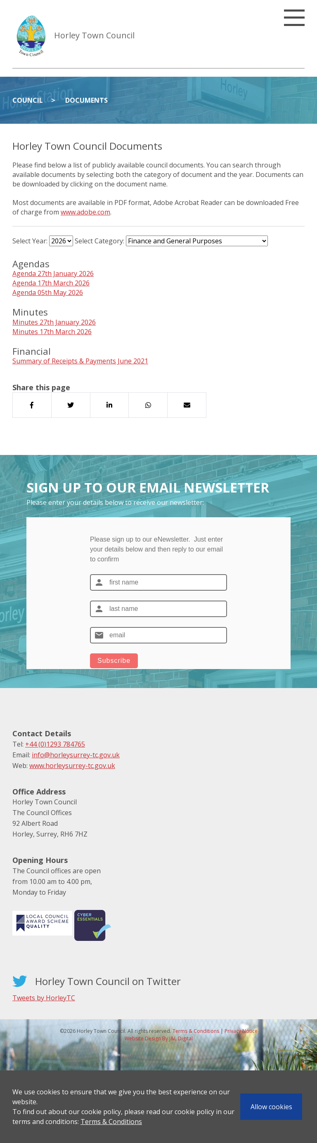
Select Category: (99, 240)
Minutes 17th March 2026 (52, 331)
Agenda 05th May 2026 (47, 292)
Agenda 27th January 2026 (53, 273)
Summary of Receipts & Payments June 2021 (80, 360)
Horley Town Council (94, 35)
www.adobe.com (85, 212)
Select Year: (29, 240)
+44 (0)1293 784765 (55, 744)
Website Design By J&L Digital (159, 1038)
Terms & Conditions (111, 1121)
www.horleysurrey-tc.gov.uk (72, 765)
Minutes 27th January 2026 (54, 322)
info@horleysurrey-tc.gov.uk (76, 754)
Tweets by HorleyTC (43, 997)
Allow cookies (271, 1106)
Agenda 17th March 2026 (51, 283)
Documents (86, 100)
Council (27, 100)
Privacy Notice (241, 1031)
